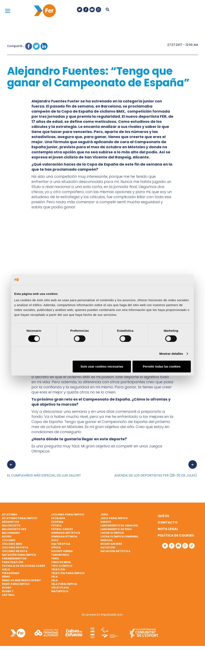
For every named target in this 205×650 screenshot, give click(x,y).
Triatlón (58, 569)
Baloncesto (11, 525)
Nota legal (168, 529)
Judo (104, 514)
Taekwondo (60, 555)
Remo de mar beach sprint (21, 580)
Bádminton (10, 522)
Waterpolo (59, 591)
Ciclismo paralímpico (67, 514)
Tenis (55, 558)
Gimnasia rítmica (64, 536)
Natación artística (115, 551)
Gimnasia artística (65, 533)
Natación (107, 547)
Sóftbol (8, 595)
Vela (54, 576)
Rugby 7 (8, 591)
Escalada (58, 518)
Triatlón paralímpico (68, 573)
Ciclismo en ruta (14, 551)
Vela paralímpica (64, 584)
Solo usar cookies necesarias (102, 366)
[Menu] (7, 10)
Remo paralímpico (16, 584)
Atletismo (9, 514)
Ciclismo (8, 540)
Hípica (56, 547)
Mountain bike (111, 544)
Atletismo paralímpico (19, 518)
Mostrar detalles (171, 353)
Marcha (106, 540)
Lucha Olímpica (112, 533)
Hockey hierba (62, 551)
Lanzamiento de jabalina (119, 525)
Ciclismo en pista (15, 547)
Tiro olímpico (61, 566)
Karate (105, 522)
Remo (6, 576)
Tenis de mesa (61, 562)
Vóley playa (60, 587)
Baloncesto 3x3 (14, 529)
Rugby (6, 587)
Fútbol (56, 525)
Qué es (163, 516)
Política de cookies (176, 535)
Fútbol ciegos (62, 529)
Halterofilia (60, 544)
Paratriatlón (12, 562)
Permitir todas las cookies (161, 366)
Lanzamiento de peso (116, 529)
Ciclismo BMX (12, 544)
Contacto (168, 522)
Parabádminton (14, 558)
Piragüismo (10, 573)
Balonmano (11, 533)
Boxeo (7, 536)
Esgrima (57, 522)
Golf (55, 540)
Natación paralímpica (19, 555)
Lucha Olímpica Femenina (119, 536)
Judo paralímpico (114, 518)
